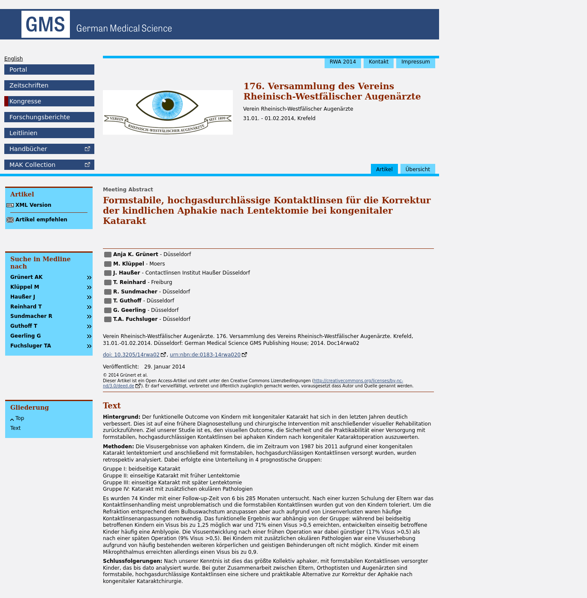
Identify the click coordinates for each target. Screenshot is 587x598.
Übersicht (418, 169)
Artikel (384, 169)
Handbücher (28, 148)
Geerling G (25, 336)
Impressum (415, 62)
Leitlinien (23, 133)
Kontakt (378, 62)
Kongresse (25, 101)
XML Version (33, 205)
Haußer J (22, 297)
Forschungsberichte (39, 117)
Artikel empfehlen (41, 220)
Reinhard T (26, 307)
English (13, 59)
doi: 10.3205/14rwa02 (131, 355)
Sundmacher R (31, 316)
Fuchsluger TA (30, 346)
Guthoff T (23, 326)
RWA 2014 (343, 62)
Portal (18, 69)
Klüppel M (24, 287)
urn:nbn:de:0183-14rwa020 (205, 355)
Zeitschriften (28, 85)
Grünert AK (26, 277)
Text (15, 428)
